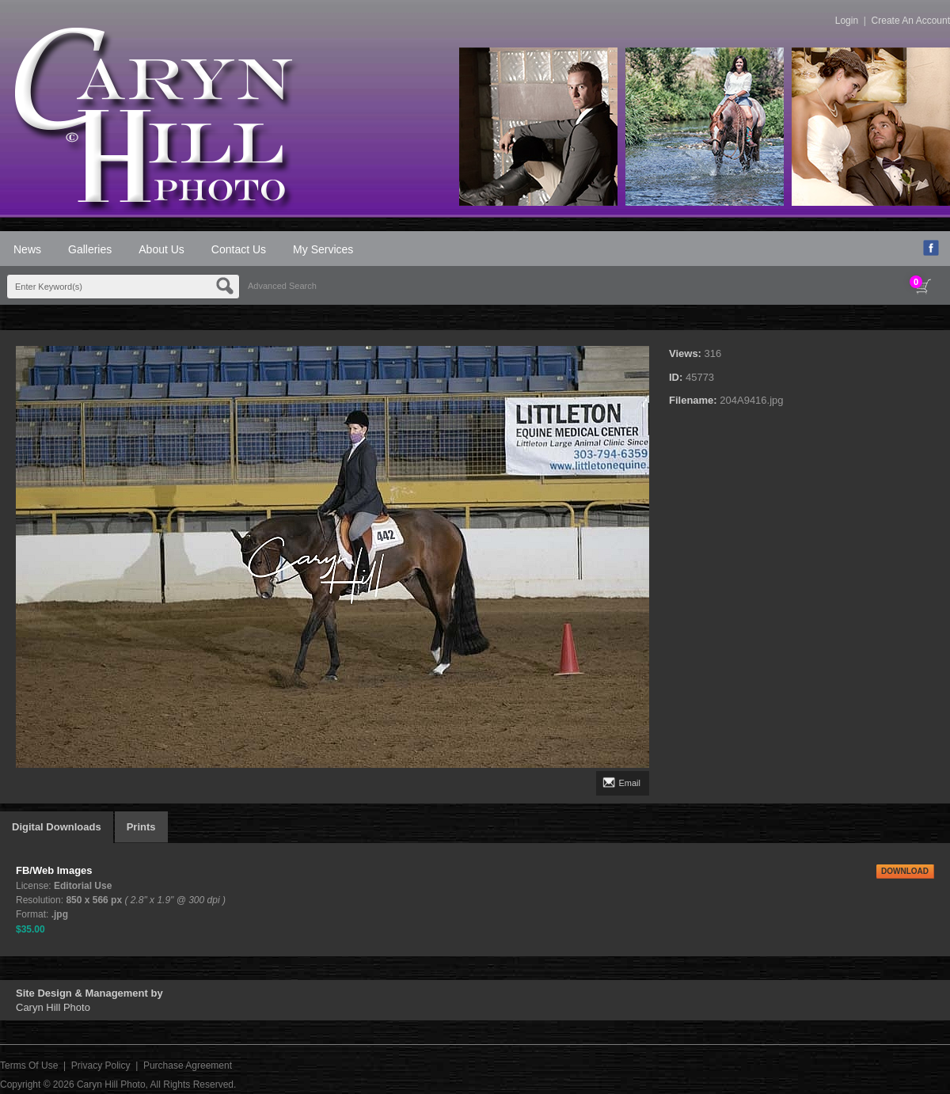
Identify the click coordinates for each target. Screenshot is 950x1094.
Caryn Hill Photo (111, 1084)
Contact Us (238, 249)
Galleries (90, 249)
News (27, 249)
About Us (161, 249)
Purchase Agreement (187, 1065)
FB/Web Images (54, 870)
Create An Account (911, 20)
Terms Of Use (29, 1065)
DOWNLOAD (905, 871)
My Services (323, 249)
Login (846, 20)
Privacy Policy (101, 1065)
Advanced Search (282, 286)
